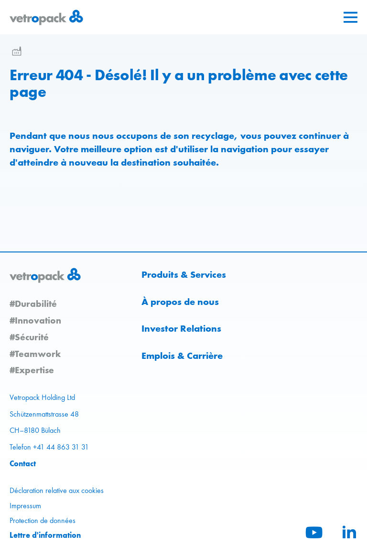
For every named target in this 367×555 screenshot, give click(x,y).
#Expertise (32, 370)
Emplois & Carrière (182, 355)
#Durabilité (33, 303)
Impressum (25, 505)
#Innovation (35, 320)
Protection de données (43, 520)
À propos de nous (180, 301)
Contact (23, 463)
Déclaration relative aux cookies (57, 490)
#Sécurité (29, 337)
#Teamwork (35, 353)
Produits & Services (183, 274)
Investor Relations (181, 328)
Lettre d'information (45, 535)
